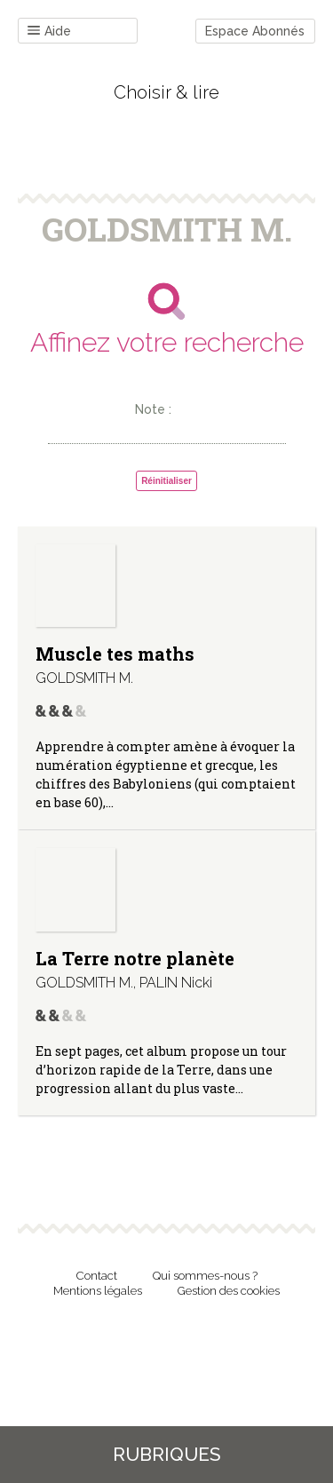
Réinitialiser (166, 481)
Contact (96, 1275)
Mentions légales (97, 1290)
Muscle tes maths (115, 653)
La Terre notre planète (135, 958)
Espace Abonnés (255, 31)
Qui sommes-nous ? (205, 1275)
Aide (49, 31)
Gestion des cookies (229, 1290)
